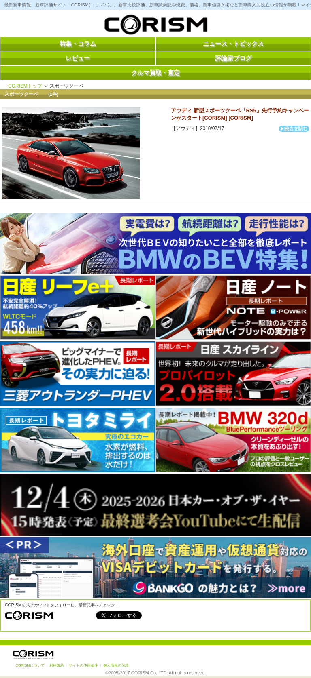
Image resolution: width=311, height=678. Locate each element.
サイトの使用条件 (83, 665)
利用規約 (56, 665)
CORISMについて (29, 665)
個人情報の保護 (116, 665)
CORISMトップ (25, 86)
